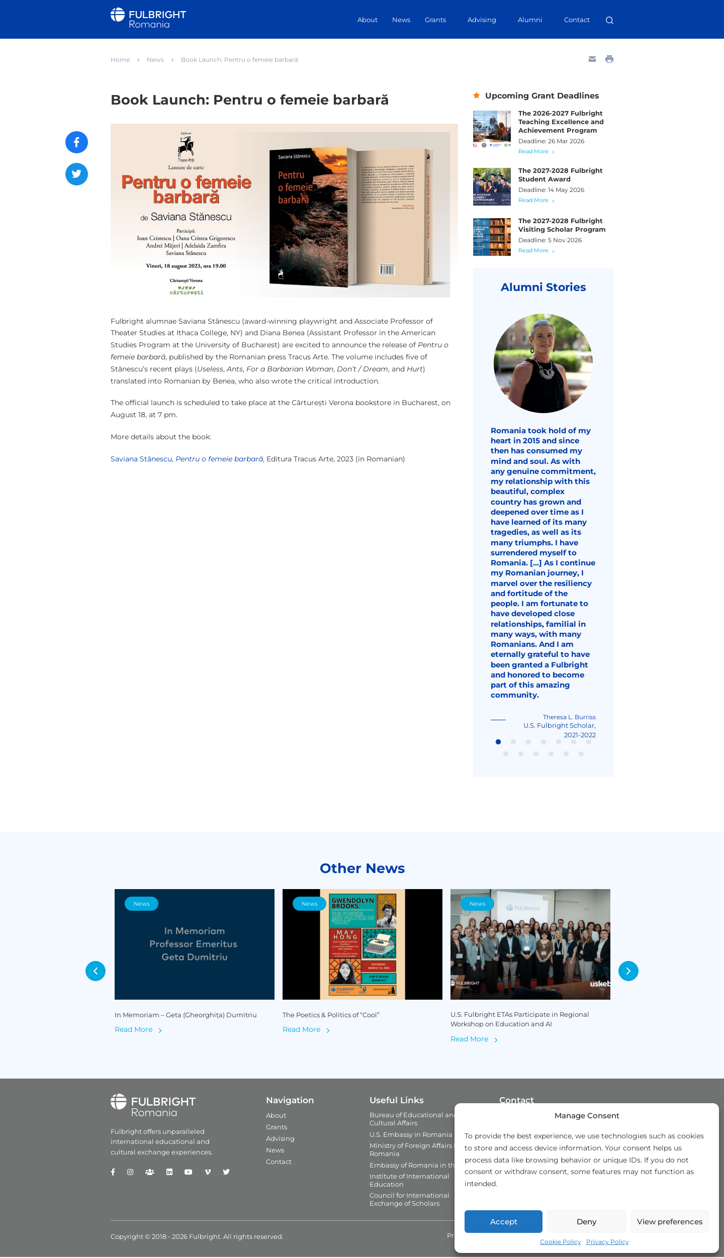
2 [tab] (513, 743)
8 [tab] (506, 755)
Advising (482, 20)
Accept (503, 1221)
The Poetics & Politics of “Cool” (331, 1016)
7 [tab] (589, 743)
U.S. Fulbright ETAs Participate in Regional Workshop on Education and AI (519, 1020)
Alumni (530, 20)
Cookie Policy (560, 1241)
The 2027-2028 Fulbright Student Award (560, 174)
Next (628, 972)
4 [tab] (543, 743)
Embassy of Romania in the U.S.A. (424, 1166)
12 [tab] (566, 755)
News (401, 20)
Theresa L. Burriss (569, 718)
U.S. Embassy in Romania (411, 1135)
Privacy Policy (607, 1241)
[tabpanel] (543, 527)
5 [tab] (559, 743)
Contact (577, 20)
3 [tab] (528, 743)
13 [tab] (581, 755)
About (367, 20)
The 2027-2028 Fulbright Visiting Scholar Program (562, 225)
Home (120, 59)
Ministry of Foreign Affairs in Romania (415, 1150)
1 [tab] (498, 743)
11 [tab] (551, 755)
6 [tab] (574, 743)
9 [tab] (521, 755)
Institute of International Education (409, 1181)
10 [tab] (536, 755)
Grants (435, 20)
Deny (586, 1221)
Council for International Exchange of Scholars (409, 1200)
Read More (533, 151)
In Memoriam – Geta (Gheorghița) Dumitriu (186, 1016)
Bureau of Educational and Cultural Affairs (414, 1120)
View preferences (670, 1221)
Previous (95, 972)
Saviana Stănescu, (187, 458)
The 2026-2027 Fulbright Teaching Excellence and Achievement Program (561, 121)
